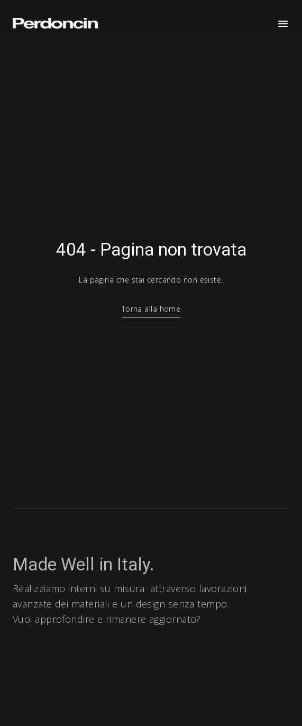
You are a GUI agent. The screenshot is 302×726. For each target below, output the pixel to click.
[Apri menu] (283, 24)
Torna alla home (151, 310)
